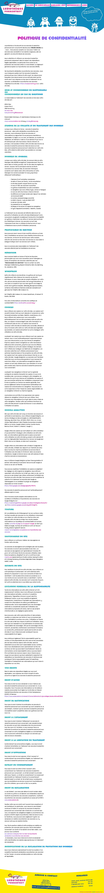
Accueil (30, 5)
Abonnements (74, 5)
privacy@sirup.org (32, 121)
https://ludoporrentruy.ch (28, 83)
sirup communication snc (13, 121)
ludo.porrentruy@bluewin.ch (14, 112)
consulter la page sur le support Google (22, 523)
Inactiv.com (8, 557)
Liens (84, 5)
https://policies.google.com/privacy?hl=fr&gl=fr (22, 505)
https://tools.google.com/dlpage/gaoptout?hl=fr (20, 486)
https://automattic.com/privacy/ (24, 303)
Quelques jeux (58, 5)
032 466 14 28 (8, 110)
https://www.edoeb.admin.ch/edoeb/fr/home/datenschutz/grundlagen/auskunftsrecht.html (34, 696)
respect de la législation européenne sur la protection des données (23, 531)
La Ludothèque (42, 5)
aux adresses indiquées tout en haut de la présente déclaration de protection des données (21, 835)
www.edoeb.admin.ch (11, 800)
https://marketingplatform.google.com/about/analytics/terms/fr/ (26, 503)
